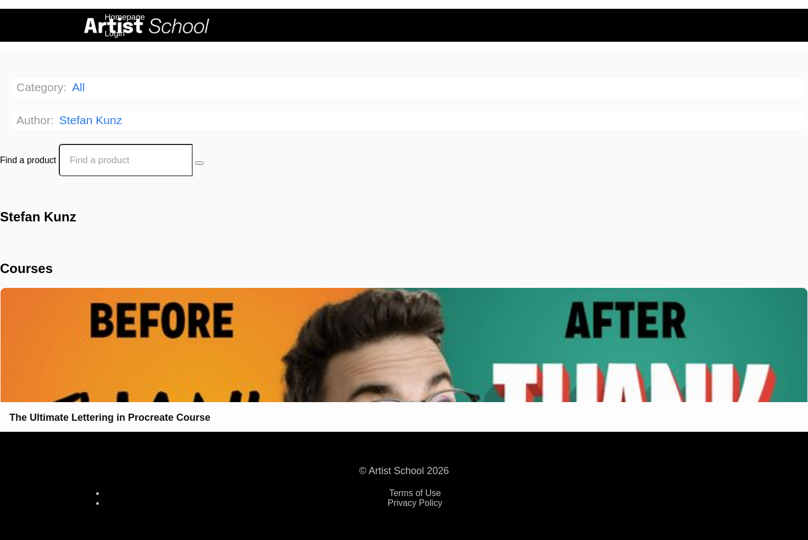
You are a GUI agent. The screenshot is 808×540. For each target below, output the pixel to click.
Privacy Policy (415, 503)
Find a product (28, 160)
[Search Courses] (199, 163)
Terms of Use (415, 493)
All (80, 87)
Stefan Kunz (92, 120)
